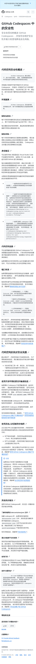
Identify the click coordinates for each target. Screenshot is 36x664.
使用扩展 (6, 557)
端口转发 (7, 269)
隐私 (21, 655)
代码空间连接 (8, 246)
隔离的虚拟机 (7, 116)
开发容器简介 (22, 532)
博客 (9, 657)
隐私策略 (4, 629)
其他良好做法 (8, 500)
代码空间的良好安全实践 (15, 352)
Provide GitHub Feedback (10, 638)
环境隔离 (7, 99)
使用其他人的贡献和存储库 (14, 424)
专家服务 (4, 657)
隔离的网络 (7, 134)
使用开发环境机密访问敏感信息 (16, 381)
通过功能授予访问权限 (10, 538)
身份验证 (7, 151)
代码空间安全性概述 (13, 69)
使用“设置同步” (8, 571)
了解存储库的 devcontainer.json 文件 (16, 512)
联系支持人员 (7, 641)
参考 (15, 16)
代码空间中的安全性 (25, 16)
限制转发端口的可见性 (17, 286)
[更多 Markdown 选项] (20, 46)
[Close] (30, 3)
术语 (16, 655)
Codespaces (8, 16)
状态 (25, 655)
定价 (29, 655)
